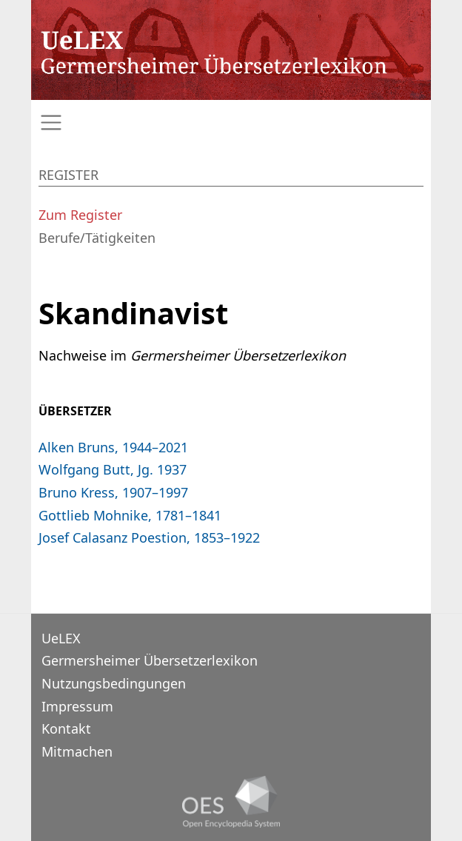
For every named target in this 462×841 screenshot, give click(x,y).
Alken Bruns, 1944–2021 (113, 447)
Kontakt (66, 728)
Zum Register (80, 215)
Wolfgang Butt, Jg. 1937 (112, 469)
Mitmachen (77, 751)
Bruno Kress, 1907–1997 (113, 492)
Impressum (77, 706)
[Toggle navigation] (231, 122)
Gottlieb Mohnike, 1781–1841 (129, 515)
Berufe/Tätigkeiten (96, 238)
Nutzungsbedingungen (113, 683)
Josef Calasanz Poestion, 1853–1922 (149, 537)
